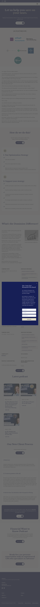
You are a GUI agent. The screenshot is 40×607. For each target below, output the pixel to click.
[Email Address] (29, 315)
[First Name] (29, 310)
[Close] (37, 283)
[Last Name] (29, 313)
